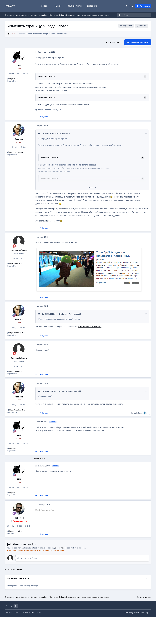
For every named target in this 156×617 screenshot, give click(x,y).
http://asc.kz (13, 79)
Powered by (136, 613)
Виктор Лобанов (19, 250)
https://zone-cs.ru (15, 263)
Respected (19, 518)
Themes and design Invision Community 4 (49, 33)
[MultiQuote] (36, 117)
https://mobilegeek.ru (17, 152)
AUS (19, 65)
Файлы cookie (28, 613)
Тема (17, 613)
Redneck (19, 139)
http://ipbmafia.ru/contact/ (89, 326)
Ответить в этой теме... (28, 558)
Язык (9, 613)
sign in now (59, 548)
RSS (39, 613)
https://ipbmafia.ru (16, 531)
